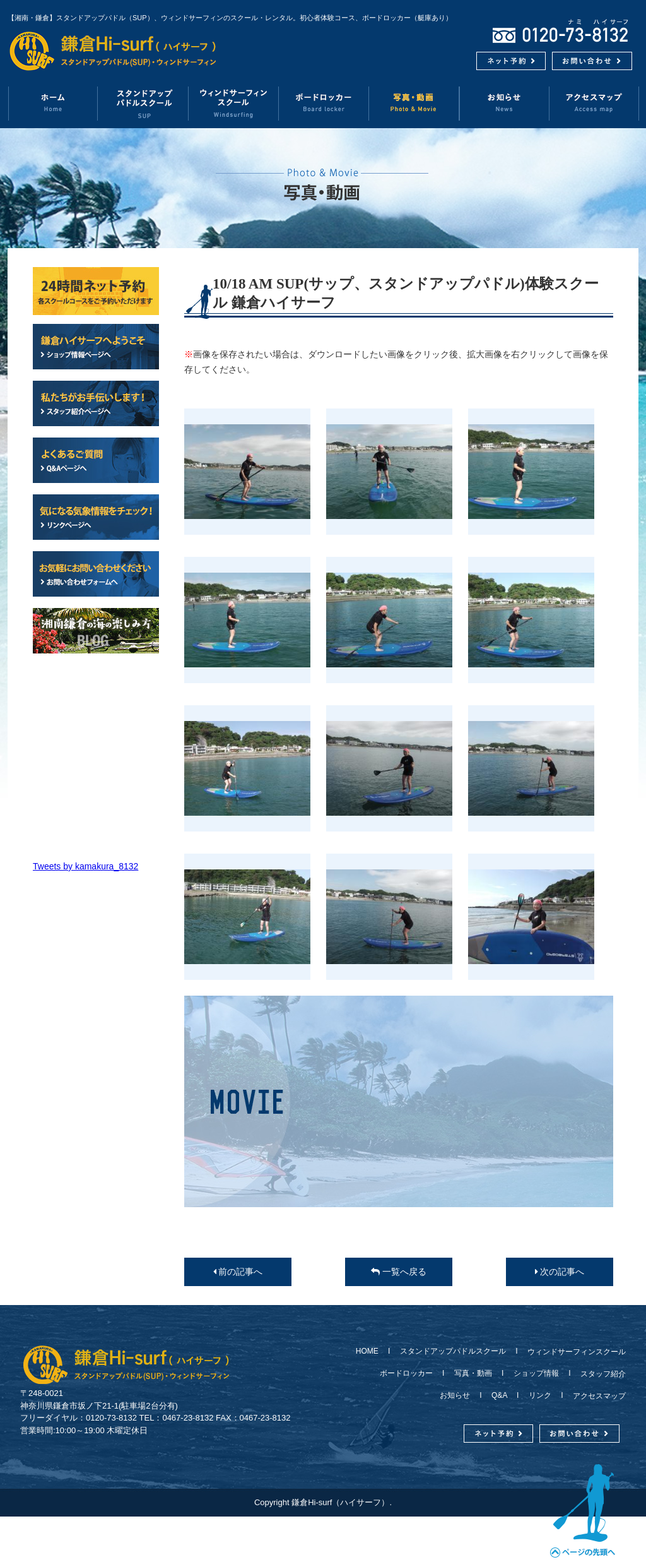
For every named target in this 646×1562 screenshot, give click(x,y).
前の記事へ (238, 1272)
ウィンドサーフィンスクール (234, 103)
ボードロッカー (324, 103)
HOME (371, 1351)
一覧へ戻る (398, 1272)
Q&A (499, 1395)
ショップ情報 (536, 1373)
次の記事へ (560, 1272)
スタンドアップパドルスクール (453, 1351)
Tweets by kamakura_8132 (85, 866)
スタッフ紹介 (599, 1373)
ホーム (53, 103)
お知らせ (504, 103)
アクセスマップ (594, 103)
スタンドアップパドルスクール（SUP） (143, 103)
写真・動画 (414, 103)
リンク (540, 1395)
